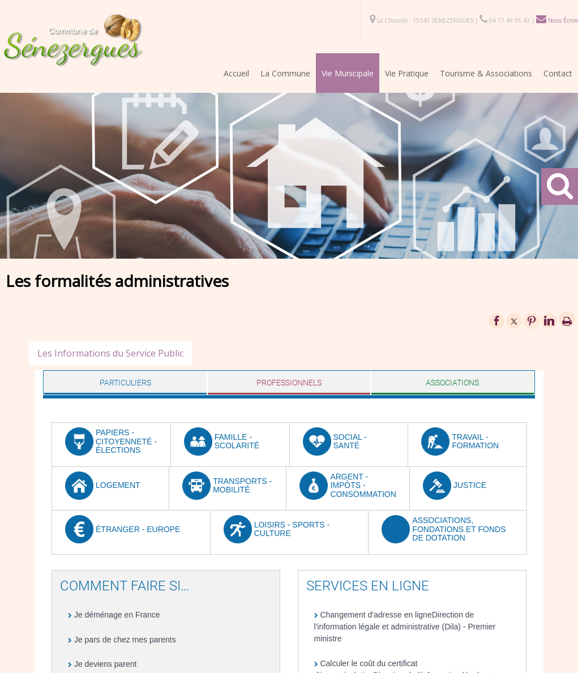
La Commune (285, 73)
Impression (567, 319)
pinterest (532, 320)
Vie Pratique (407, 73)
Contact (557, 73)
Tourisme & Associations (486, 73)
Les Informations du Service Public (110, 353)
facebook (496, 320)
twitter (514, 320)
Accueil (236, 73)
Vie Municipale (348, 73)
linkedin (549, 320)
